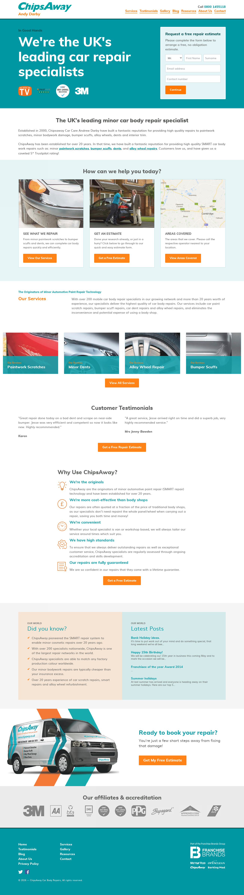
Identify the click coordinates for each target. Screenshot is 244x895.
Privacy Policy (28, 863)
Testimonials (149, 11)
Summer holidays (144, 678)
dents (117, 148)
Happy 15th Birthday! (147, 652)
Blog (175, 11)
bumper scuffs (101, 148)
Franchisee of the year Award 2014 (157, 666)
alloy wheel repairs (143, 148)
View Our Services (40, 258)
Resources (188, 11)
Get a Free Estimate (112, 258)
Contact (220, 11)
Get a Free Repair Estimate (122, 447)
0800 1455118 (215, 6)
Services (131, 11)
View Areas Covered (183, 258)
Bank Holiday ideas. (145, 637)
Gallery (165, 11)
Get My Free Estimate (162, 760)
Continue (175, 90)
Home (22, 844)
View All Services (122, 382)
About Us (205, 11)
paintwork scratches (74, 148)
